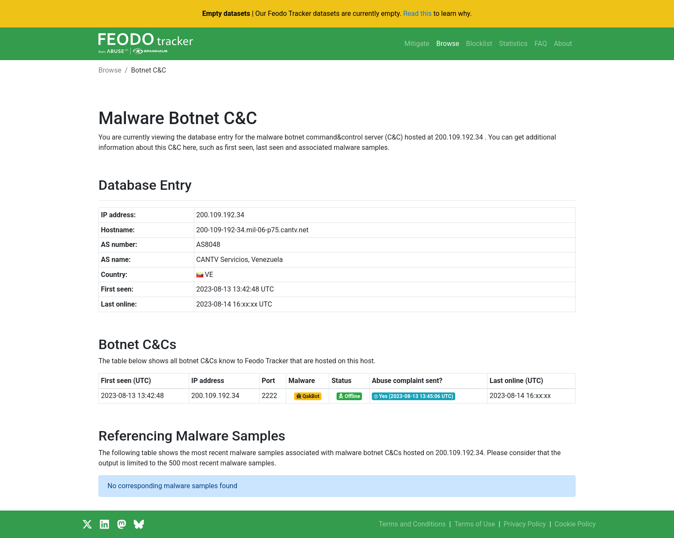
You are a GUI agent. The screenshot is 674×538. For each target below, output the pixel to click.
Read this (417, 13)
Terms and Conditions (412, 524)
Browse (447, 44)
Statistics (513, 44)
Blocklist (479, 44)
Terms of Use (474, 524)
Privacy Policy (525, 524)
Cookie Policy (575, 524)
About (563, 44)
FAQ (541, 44)
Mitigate (416, 44)
